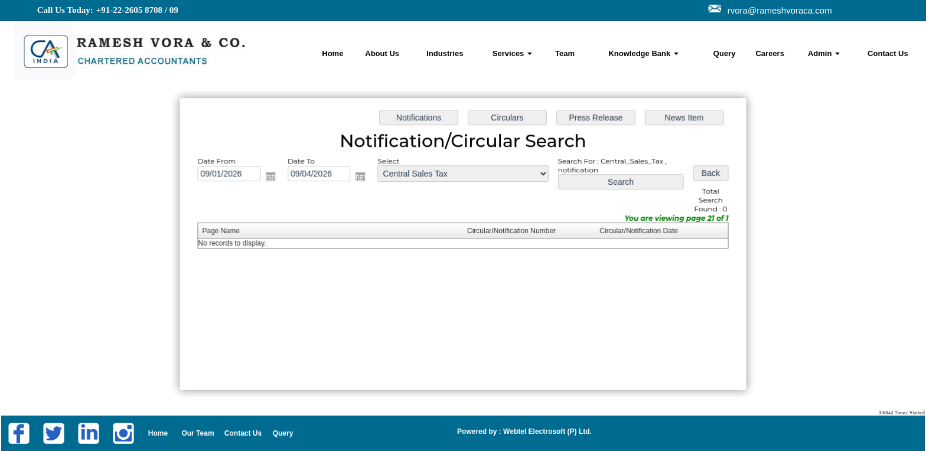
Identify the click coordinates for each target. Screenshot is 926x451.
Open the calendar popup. (277, 178)
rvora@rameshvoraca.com (777, 10)
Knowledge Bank (643, 53)
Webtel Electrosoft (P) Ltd (545, 431)
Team (565, 53)
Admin (824, 53)
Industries (444, 53)
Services (512, 53)
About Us (382, 53)
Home (332, 53)
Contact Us (888, 53)
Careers (769, 53)
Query (724, 53)
